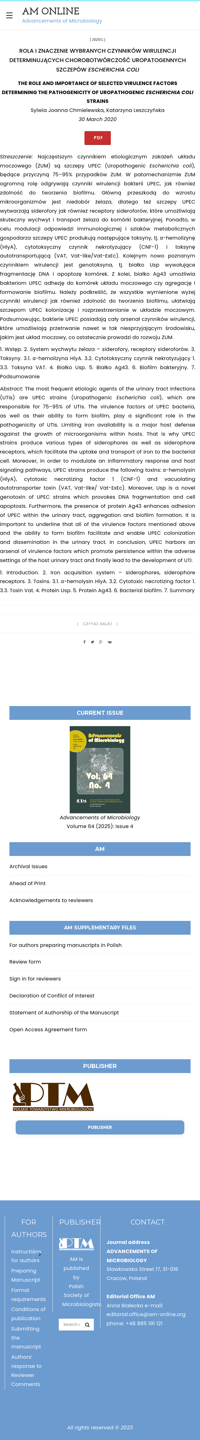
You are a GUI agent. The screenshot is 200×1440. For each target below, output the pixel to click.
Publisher (100, 1127)
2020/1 (97, 39)
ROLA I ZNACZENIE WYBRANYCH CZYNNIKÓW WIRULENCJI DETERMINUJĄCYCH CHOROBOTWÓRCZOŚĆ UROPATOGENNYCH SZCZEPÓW (97, 60)
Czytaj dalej (97, 624)
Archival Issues (28, 866)
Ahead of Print (27, 883)
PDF (97, 138)
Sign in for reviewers (35, 978)
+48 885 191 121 (144, 1323)
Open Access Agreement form (48, 1029)
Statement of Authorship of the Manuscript (64, 1012)
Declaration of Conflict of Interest (52, 995)
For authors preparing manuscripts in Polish (65, 945)
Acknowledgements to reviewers (51, 900)
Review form (25, 961)
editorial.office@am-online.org (146, 1314)
